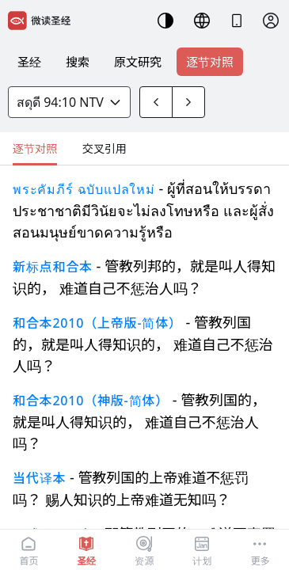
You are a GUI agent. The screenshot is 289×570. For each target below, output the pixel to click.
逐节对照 (210, 62)
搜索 (77, 62)
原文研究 (138, 62)
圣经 (29, 62)
